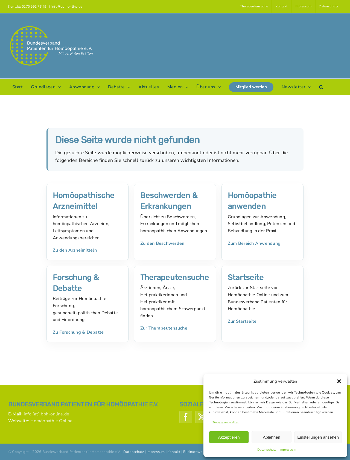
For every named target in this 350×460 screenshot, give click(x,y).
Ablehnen (271, 437)
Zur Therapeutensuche (163, 328)
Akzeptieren (229, 437)
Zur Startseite (242, 321)
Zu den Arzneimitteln (75, 250)
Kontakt (173, 451)
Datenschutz (267, 449)
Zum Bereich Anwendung (254, 243)
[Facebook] (185, 417)
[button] (339, 381)
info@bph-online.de (66, 6)
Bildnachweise (195, 451)
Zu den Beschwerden (162, 243)
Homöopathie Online (51, 421)
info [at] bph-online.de (46, 414)
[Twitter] (201, 417)
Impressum (287, 449)
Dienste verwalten (225, 422)
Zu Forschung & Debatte (78, 332)
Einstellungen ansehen (318, 437)
